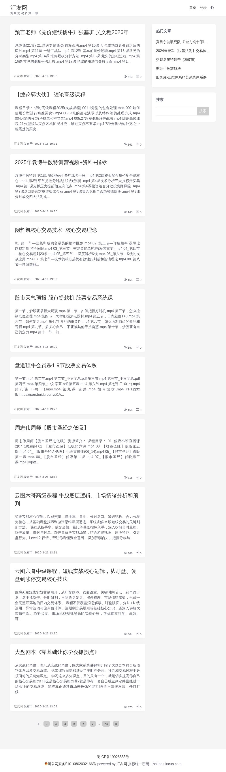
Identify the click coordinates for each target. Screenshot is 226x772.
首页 (192, 8)
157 (127, 347)
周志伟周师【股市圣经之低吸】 (52, 428)
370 (127, 707)
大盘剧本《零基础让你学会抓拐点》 (57, 652)
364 (127, 634)
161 (127, 144)
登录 (203, 8)
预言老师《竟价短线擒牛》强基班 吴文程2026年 (72, 32)
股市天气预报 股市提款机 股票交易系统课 (64, 298)
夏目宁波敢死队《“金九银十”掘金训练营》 (189, 42)
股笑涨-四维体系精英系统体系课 (181, 77)
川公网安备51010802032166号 (70, 764)
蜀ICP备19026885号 (113, 757)
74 (106, 723)
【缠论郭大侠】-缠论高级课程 (50, 95)
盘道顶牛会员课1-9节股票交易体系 (56, 365)
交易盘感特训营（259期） (176, 59)
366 (127, 553)
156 (127, 410)
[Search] (178, 111)
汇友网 (19, 7)
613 (127, 77)
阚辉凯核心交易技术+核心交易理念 (56, 230)
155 (127, 280)
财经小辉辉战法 (168, 68)
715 (127, 477)
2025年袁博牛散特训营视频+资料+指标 (61, 162)
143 (127, 212)
